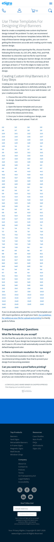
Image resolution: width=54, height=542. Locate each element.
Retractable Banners (19, 442)
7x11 (3, 235)
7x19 (3, 241)
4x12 (3, 175)
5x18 (16, 200)
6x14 (28, 216)
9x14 (41, 276)
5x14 (16, 197)
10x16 (16, 298)
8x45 (16, 266)
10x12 (16, 295)
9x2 (41, 266)
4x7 (41, 168)
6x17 (16, 219)
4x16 (3, 178)
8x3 (41, 247)
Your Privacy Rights (17, 530)
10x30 (16, 304)
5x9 (3, 193)
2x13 (41, 133)
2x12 (28, 133)
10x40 (42, 304)
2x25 (41, 140)
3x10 (16, 152)
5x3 (28, 187)
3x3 (28, 146)
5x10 (16, 193)
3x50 (16, 165)
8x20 (3, 263)
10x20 (16, 301)
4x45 (41, 184)
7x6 (41, 228)
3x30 (16, 162)
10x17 (29, 298)
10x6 (3, 291)
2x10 (3, 133)
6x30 (28, 222)
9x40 (16, 285)
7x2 (41, 225)
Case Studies (38, 436)
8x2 (28, 247)
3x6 (16, 149)
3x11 (28, 152)
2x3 (16, 127)
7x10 (41, 231)
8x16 (3, 260)
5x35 (28, 203)
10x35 (29, 304)
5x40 (41, 203)
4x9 (16, 171)
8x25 (16, 263)
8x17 (16, 260)
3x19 (28, 159)
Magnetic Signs (16, 448)
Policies (21, 469)
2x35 (16, 143)
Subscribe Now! (27, 514)
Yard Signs (14, 439)
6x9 (16, 212)
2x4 (28, 127)
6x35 (41, 222)
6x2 (28, 206)
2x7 (16, 130)
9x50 (41, 285)
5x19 (28, 200)
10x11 (4, 295)
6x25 (16, 222)
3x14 (16, 156)
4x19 (41, 178)
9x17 (28, 279)
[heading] (27, 23)
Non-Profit (37, 439)
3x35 (28, 162)
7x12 (16, 235)
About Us (22, 463)
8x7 (41, 250)
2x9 (41, 130)
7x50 (16, 247)
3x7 (28, 149)
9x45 (28, 285)
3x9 (3, 152)
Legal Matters (24, 479)
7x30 (16, 244)
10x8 (28, 291)
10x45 (4, 307)
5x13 (3, 197)
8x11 (41, 254)
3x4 (41, 146)
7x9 (28, 231)
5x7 (28, 190)
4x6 (28, 168)
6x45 (16, 225)
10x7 (16, 291)
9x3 (3, 269)
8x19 (41, 260)
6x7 (41, 209)
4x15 (41, 175)
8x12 (3, 257)
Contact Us (23, 466)
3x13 (3, 156)
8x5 (16, 250)
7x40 (41, 244)
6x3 (41, 206)
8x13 (16, 257)
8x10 (28, 254)
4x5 (16, 168)
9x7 (3, 273)
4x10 (28, 171)
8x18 (28, 260)
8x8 (3, 254)
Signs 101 (37, 448)
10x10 (42, 291)
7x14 (41, 235)
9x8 (16, 273)
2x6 (3, 130)
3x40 (41, 162)
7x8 (16, 231)
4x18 (28, 178)
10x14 (42, 295)
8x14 (28, 257)
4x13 (16, 175)
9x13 (28, 276)
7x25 (28, 241)
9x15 (3, 279)
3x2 (16, 146)
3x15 (28, 156)
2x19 (16, 140)
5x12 (41, 193)
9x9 (28, 273)
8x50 (28, 266)
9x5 (28, 269)
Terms (21, 472)
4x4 (3, 168)
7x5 (28, 228)
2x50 (3, 146)
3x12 (41, 152)
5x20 (41, 200)
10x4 (28, 288)
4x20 (3, 181)
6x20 (3, 222)
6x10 (28, 212)
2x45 (41, 143)
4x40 (28, 184)
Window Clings (16, 454)
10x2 (3, 288)
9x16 (16, 279)
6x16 (3, 219)
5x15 (28, 197)
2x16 (28, 137)
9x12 (16, 276)
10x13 (29, 295)
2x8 (28, 130)
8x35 (41, 263)
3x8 (41, 149)
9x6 (41, 269)
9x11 (3, 276)
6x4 (3, 209)
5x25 (3, 203)
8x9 (16, 254)
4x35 (16, 184)
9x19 (3, 282)
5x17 (3, 200)
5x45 (3, 206)
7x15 (3, 238)
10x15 (4, 298)
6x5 (16, 209)
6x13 (16, 216)
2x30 (3, 143)
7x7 (3, 231)
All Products (38, 445)
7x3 (3, 228)
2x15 (16, 137)
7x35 (28, 244)
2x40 (28, 143)
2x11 (16, 133)
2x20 (28, 140)
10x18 (42, 298)
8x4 (3, 250)
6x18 (28, 219)
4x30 (3, 184)
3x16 (41, 156)
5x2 (16, 187)
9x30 (41, 282)
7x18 (41, 238)
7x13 (28, 235)
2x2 (3, 127)
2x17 (41, 137)
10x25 (29, 301)
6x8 (3, 212)
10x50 (16, 307)
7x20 (16, 241)
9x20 (16, 282)
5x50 (16, 206)
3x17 (3, 159)
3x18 (16, 159)
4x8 (3, 171)
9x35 (3, 285)
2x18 (3, 140)
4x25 (16, 181)
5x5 (3, 190)
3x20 (41, 159)
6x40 (3, 225)
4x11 (41, 171)
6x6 (28, 209)
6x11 (41, 212)
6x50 (28, 225)
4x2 (28, 165)
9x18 (41, 279)
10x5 (41, 288)
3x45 (3, 165)
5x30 (16, 203)
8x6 (28, 250)
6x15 (41, 216)
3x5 (3, 149)
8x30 (28, 263)
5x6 (16, 190)
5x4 (41, 187)
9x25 (28, 282)
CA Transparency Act (27, 475)
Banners (13, 436)
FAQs (35, 442)
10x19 (4, 301)
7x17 (28, 238)
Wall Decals (15, 451)
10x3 (16, 288)
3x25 (3, 162)
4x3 (41, 165)
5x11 (28, 193)
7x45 (3, 247)
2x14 (3, 137)
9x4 (16, 269)
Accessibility (23, 482)
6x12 (3, 216)
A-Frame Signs (16, 445)
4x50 (3, 187)
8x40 (3, 266)
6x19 (41, 219)
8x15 (41, 257)
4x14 (28, 175)
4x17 (16, 178)
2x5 (41, 127)
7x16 (16, 238)
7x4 (16, 228)
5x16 (41, 197)
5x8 (41, 190)
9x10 (41, 273)
